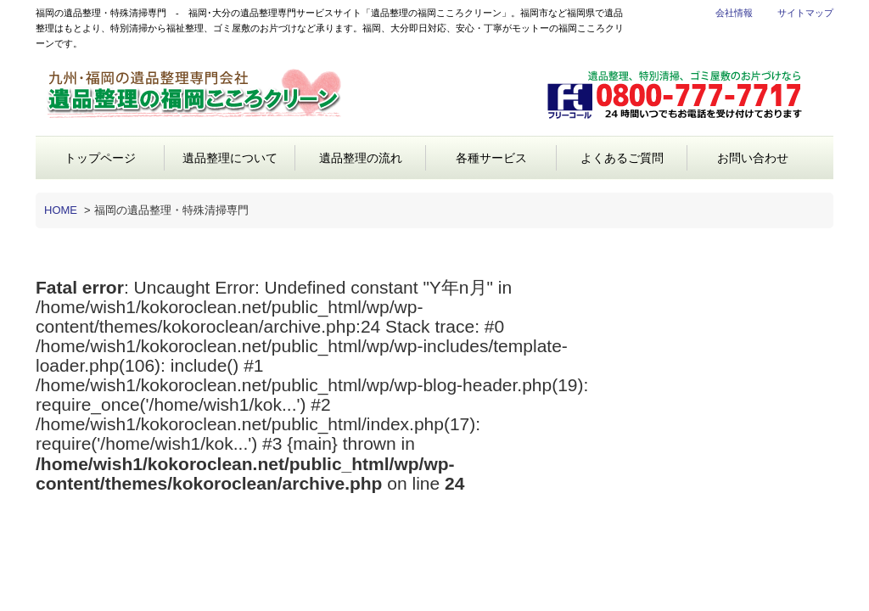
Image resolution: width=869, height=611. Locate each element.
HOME (60, 210)
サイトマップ (805, 13)
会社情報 (734, 13)
